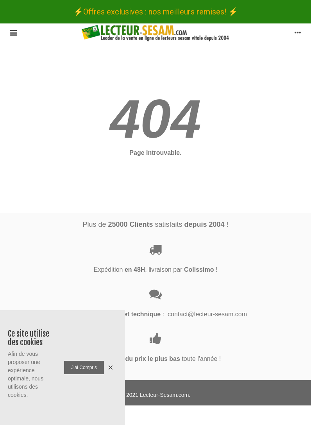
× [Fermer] (110, 367)
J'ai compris (84, 367)
